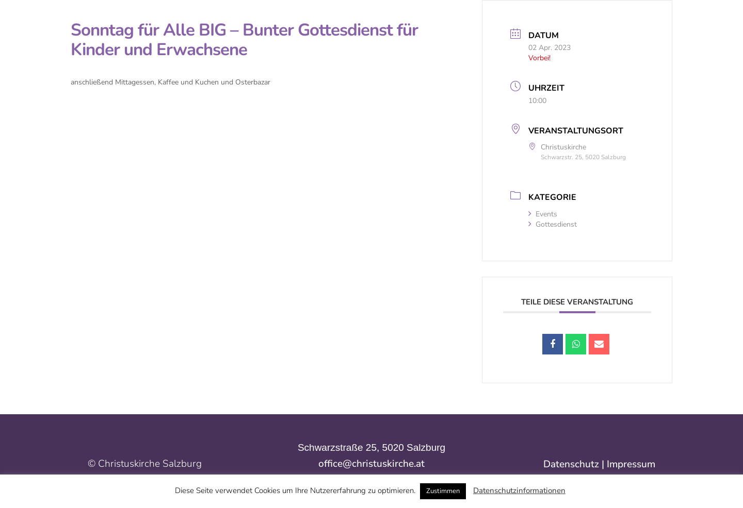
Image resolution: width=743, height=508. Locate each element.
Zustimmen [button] (443, 491)
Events (542, 214)
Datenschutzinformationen (519, 490)
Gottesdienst (552, 224)
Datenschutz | (575, 464)
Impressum (631, 464)
